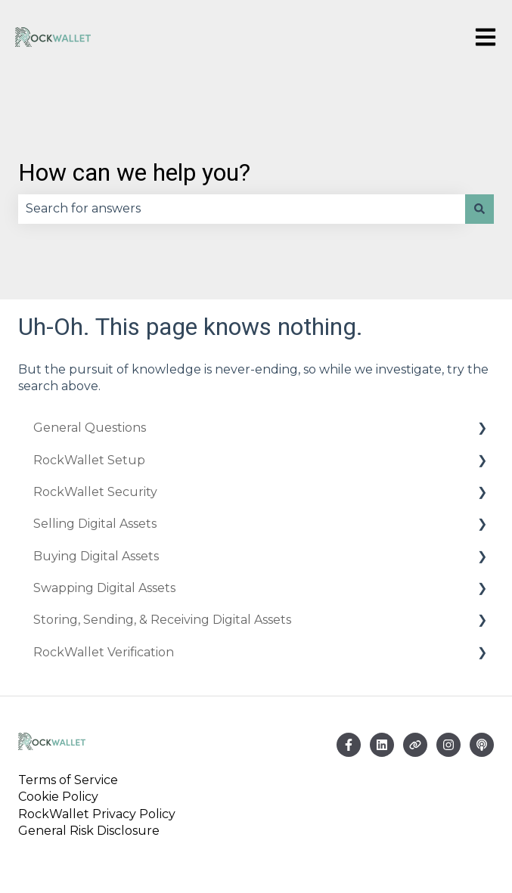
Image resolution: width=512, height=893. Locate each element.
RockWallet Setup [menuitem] (89, 460)
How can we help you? (134, 172)
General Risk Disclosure (89, 830)
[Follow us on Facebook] (349, 745)
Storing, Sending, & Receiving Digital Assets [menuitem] (162, 619)
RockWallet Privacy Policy (96, 814)
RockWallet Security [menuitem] (95, 492)
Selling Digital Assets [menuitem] (95, 523)
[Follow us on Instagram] (448, 745)
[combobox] (241, 208)
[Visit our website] (415, 745)
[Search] (479, 208)
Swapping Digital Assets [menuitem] (104, 588)
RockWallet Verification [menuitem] (103, 652)
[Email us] (382, 745)
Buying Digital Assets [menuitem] (96, 556)
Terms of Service (71, 780)
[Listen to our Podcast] (482, 745)
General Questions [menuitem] (89, 427)
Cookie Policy (58, 796)
